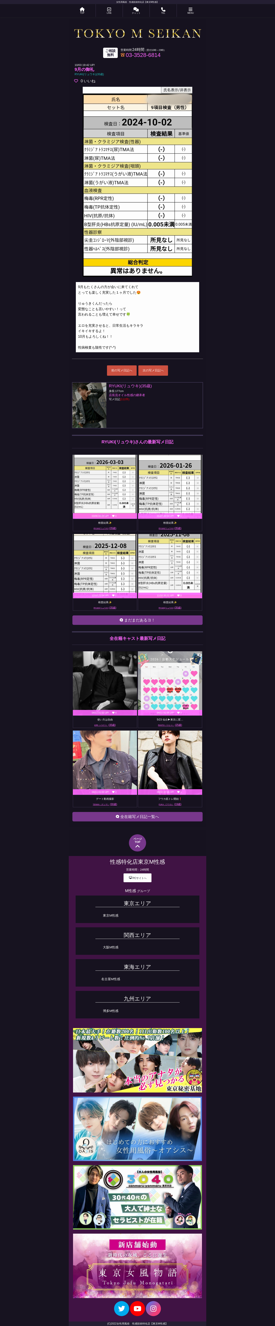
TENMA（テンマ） (105, 804)
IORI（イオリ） (105, 724)
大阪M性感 (111, 947)
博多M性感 (111, 1011)
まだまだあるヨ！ (137, 620)
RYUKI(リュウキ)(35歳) (89, 74)
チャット (136, 10)
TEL (163, 10)
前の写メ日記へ (121, 370)
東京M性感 (111, 915)
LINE (109, 10)
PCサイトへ (137, 878)
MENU (190, 10)
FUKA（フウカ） (170, 804)
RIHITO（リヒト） (170, 724)
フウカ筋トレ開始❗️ (170, 798)
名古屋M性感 (110, 979)
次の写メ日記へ (153, 370)
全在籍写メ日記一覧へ (137, 817)
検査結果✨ (105, 522)
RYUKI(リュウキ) (105, 528)
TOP (82, 10)
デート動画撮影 (105, 798)
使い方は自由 (105, 719)
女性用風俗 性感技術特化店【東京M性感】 (137, 2)
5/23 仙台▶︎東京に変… (170, 719)
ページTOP (137, 843)
